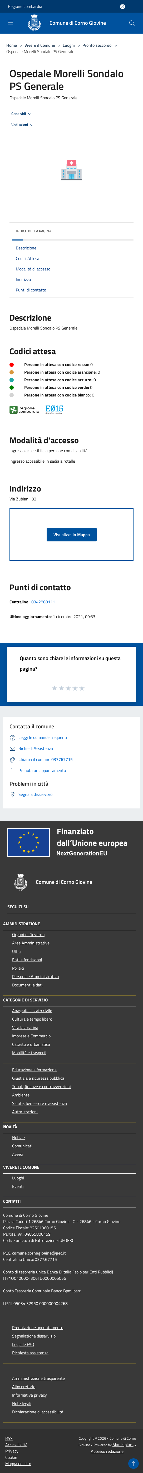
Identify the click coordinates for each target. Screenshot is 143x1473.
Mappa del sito (18, 1463)
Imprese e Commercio (31, 1036)
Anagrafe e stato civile (32, 1010)
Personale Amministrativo (35, 976)
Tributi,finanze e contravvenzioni (41, 1086)
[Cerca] (132, 23)
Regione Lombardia (25, 6)
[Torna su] (133, 1463)
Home (11, 45)
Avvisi (17, 1154)
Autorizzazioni (25, 1112)
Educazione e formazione (34, 1070)
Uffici (16, 951)
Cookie (11, 1457)
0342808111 (43, 602)
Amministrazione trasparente (38, 1378)
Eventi (18, 1186)
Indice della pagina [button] (33, 231)
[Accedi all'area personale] (122, 7)
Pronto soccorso (96, 45)
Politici (18, 968)
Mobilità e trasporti (29, 1052)
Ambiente (20, 1095)
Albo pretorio (23, 1386)
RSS (9, 1438)
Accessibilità (16, 1444)
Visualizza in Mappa (71, 534)
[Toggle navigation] (10, 22)
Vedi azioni (23, 125)
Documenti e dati (27, 985)
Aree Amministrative (31, 943)
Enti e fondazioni (27, 960)
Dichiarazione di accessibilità (37, 1412)
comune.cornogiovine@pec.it (39, 1253)
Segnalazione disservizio (34, 1336)
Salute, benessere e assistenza (39, 1103)
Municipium (123, 1444)
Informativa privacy (29, 1395)
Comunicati (22, 1146)
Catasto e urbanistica (31, 1044)
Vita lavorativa (25, 1027)
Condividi (22, 114)
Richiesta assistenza (30, 1353)
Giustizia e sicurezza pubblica (38, 1078)
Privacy (11, 1451)
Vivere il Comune (40, 45)
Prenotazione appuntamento (37, 1327)
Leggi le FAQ (23, 1344)
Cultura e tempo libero (32, 1019)
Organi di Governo (28, 934)
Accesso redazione (107, 1451)
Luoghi (69, 45)
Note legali (21, 1403)
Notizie (18, 1137)
